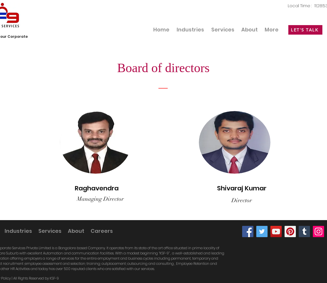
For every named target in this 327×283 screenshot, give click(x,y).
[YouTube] (276, 231)
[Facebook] (247, 231)
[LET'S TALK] (305, 30)
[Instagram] (318, 231)
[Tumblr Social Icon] (304, 231)
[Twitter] (262, 231)
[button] (223, 30)
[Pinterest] (290, 231)
